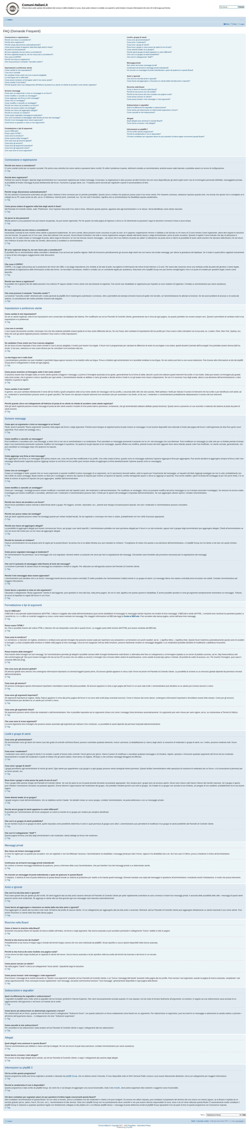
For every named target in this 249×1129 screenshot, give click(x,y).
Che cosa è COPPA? (13, 57)
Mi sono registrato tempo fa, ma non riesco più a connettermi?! (29, 54)
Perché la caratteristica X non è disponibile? (144, 134)
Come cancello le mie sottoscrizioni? (141, 112)
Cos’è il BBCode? (11, 131)
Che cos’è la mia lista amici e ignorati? (142, 79)
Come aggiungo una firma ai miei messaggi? (22, 98)
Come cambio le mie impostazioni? (18, 70)
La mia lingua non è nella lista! (16, 77)
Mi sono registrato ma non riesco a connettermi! (23, 52)
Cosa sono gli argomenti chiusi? (17, 148)
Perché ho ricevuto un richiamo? (17, 113)
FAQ (234, 24)
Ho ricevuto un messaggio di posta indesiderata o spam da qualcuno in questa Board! (160, 70)
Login (242, 24)
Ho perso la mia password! (15, 49)
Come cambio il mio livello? (15, 82)
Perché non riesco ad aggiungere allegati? (21, 110)
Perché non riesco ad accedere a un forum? (22, 105)
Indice (10, 20)
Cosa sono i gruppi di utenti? (138, 45)
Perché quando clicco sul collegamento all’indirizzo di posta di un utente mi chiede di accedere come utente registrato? (51, 85)
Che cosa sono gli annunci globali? (18, 141)
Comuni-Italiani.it (104, 1125)
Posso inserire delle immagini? (16, 138)
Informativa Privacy (144, 1125)
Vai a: (202, 1115)
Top (8, 171)
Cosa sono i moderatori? (136, 42)
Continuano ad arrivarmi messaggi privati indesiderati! (147, 68)
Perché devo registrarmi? (14, 42)
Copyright (115, 1125)
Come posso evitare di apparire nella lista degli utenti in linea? (29, 47)
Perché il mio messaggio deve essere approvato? (24, 120)
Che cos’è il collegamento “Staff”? (140, 57)
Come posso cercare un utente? (139, 97)
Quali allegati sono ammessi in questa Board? (144, 121)
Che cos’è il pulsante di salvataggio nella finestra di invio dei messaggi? (32, 118)
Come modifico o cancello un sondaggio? (21, 103)
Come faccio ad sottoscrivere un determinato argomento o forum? (152, 110)
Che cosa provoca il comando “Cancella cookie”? (24, 62)
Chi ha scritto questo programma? (140, 132)
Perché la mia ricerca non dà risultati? (141, 92)
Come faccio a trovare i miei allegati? (141, 123)
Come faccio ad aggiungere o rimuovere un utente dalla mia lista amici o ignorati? (158, 81)
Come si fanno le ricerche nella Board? (142, 89)
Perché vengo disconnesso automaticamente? (23, 45)
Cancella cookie (202, 1121)
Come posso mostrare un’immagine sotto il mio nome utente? (28, 80)
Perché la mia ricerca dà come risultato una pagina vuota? (149, 94)
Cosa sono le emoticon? (14, 136)
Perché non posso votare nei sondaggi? (20, 108)
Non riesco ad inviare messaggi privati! (142, 65)
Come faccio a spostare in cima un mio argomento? (25, 123)
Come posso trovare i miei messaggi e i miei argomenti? (148, 99)
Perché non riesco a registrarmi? (17, 59)
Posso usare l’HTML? (13, 133)
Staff (193, 1121)
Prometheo (132, 1125)
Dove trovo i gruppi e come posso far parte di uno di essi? (149, 47)
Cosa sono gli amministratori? (138, 40)
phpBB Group (71, 1076)
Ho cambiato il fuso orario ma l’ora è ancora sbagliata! (26, 75)
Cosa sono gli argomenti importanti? (19, 146)
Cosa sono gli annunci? (14, 143)
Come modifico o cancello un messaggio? (21, 96)
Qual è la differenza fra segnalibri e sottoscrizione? (146, 107)
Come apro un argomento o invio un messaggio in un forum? (28, 93)
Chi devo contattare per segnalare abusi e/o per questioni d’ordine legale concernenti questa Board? (166, 136)
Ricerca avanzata (237, 9)
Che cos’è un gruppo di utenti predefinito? (143, 54)
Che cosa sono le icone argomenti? (18, 150)
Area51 (117, 1088)
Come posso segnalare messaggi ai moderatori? (23, 115)
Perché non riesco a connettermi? (18, 40)
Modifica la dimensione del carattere (242, 19)
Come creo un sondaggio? (15, 100)
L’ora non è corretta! (12, 73)
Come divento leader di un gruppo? (140, 49)
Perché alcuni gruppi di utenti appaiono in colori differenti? (149, 52)
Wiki (227, 24)
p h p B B (129, 1127)
